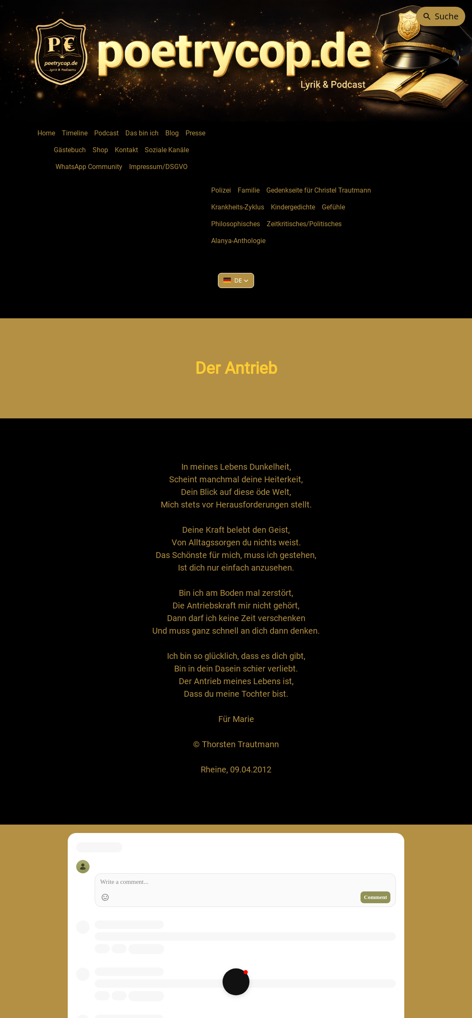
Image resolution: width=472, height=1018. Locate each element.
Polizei (221, 190)
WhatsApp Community (89, 167)
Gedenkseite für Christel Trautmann (318, 190)
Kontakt (126, 150)
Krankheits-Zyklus (237, 207)
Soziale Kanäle (167, 150)
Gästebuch (70, 150)
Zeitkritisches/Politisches (304, 224)
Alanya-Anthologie (238, 241)
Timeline (75, 133)
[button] (236, 280)
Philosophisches (235, 224)
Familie (249, 190)
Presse (195, 133)
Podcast (106, 133)
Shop (100, 150)
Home (46, 133)
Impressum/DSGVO (158, 167)
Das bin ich (142, 133)
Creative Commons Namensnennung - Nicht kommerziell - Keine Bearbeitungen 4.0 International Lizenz (277, 969)
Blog (172, 133)
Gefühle (333, 207)
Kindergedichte (293, 207)
